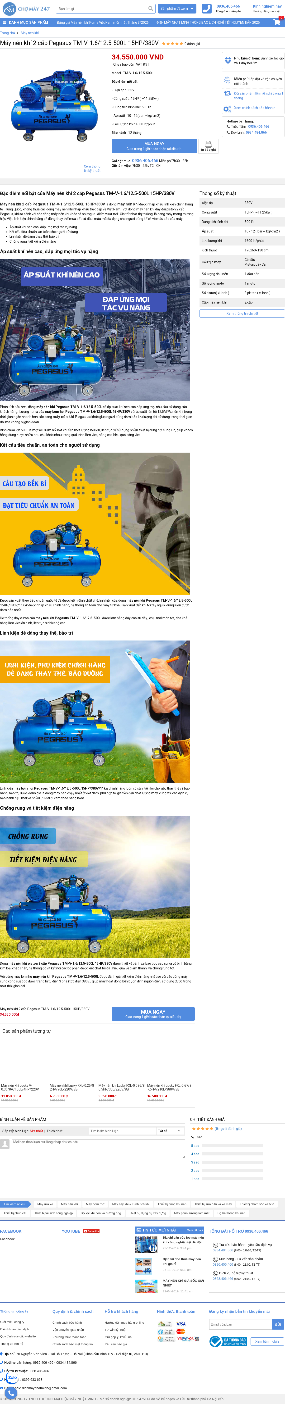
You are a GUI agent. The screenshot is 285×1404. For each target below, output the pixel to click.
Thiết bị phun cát (15, 1213)
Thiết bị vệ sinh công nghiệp (53, 1213)
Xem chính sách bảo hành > (254, 108)
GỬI (278, 1325)
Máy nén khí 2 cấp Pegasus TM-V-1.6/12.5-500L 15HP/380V (52, 204)
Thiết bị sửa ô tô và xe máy (213, 1204)
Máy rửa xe (45, 1204)
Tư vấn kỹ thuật (115, 1329)
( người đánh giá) (216, 1129)
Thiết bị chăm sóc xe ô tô (257, 1204)
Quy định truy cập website (18, 1336)
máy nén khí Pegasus (72, 416)
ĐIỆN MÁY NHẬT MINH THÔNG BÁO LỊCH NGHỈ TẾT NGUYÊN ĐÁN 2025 (208, 22)
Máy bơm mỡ (95, 1204)
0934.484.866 (223, 1250)
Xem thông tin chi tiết (242, 313)
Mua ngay (154, 146)
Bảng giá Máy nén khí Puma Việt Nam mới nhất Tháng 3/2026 (103, 22)
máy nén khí (127, 204)
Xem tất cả (195, 1230)
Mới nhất (36, 1131)
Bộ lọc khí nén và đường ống (101, 1213)
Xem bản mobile (267, 1341)
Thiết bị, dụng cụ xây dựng (147, 1213)
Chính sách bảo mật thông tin (72, 1344)
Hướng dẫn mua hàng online (124, 1322)
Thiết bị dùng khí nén (172, 1204)
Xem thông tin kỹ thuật (92, 168)
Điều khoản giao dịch (14, 1329)
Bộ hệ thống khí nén (232, 1213)
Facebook (7, 1239)
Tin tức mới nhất (159, 1230)
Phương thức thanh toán (69, 1337)
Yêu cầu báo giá (116, 1344)
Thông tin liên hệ (11, 1343)
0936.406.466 (223, 1264)
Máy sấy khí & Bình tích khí (131, 1204)
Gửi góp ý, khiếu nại (118, 1337)
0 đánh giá (192, 44)
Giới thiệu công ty (12, 1322)
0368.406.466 (223, 1279)
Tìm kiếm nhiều (14, 1204)
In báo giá (208, 146)
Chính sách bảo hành (67, 1322)
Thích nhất (54, 1131)
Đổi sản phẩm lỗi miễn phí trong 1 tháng (258, 95)
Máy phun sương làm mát (191, 1213)
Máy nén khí (69, 1204)
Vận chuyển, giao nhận (68, 1329)
